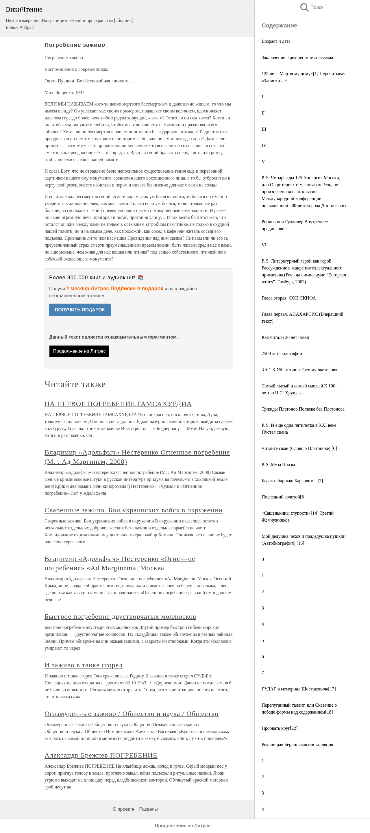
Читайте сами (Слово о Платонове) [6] (299, 448)
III (264, 129)
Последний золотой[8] (284, 496)
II (263, 112)
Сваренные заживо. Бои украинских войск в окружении (133, 510)
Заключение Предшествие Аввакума (297, 57)
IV (264, 145)
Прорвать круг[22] (280, 728)
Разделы (148, 809)
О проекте (123, 809)
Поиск (311, 7)
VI (264, 244)
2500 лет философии (282, 353)
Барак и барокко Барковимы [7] (292, 480)
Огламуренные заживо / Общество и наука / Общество (132, 713)
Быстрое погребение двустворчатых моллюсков (120, 616)
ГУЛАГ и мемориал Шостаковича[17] (299, 688)
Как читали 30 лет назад (285, 337)
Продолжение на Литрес (79, 351)
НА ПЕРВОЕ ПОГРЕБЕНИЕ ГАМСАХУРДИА (118, 403)
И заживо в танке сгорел (84, 665)
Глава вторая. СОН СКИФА (289, 297)
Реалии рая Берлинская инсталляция (297, 744)
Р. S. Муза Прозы (278, 464)
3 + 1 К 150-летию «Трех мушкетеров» (299, 369)
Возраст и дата (276, 41)
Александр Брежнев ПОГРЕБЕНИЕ (101, 755)
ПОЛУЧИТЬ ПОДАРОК (80, 309)
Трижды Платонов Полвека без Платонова (303, 409)
